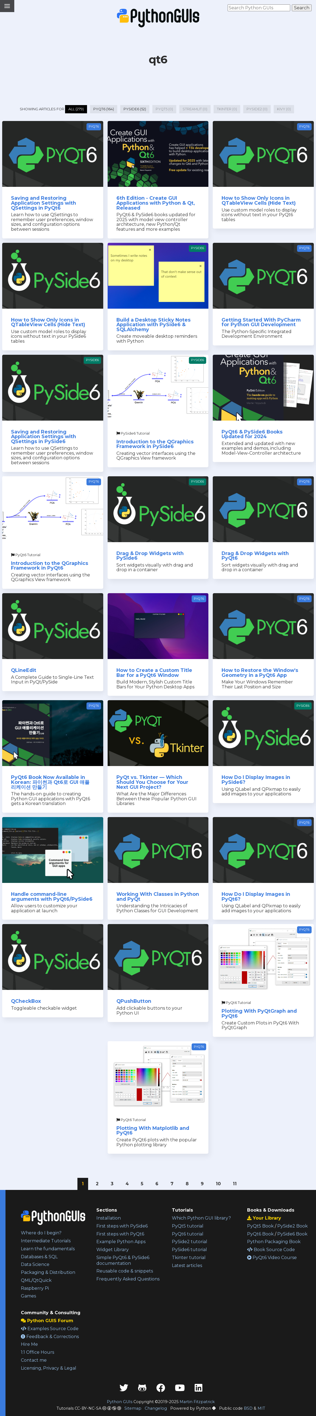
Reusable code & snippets (124, 1271)
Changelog (156, 1408)
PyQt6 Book (260, 1234)
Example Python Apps (121, 1241)
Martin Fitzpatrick (197, 1401)
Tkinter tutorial (189, 1257)
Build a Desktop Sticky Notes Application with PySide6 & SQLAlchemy (153, 324)
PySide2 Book (292, 1226)
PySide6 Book (292, 1234)
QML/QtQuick (36, 1280)
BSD (248, 1408)
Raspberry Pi (35, 1288)
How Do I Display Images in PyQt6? (256, 896)
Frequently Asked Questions (128, 1279)
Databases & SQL (39, 1256)
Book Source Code (271, 1249)
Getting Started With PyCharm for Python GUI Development (261, 322)
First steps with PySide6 (122, 1226)
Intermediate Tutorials (46, 1240)
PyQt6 (94, 126)
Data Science (35, 1264)
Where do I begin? (41, 1232)
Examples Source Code (50, 1328)
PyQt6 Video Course (272, 1257)
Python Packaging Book (274, 1241)
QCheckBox (26, 1001)
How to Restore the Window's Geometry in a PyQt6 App (260, 672)
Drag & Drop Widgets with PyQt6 (255, 555)
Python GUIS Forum (47, 1320)
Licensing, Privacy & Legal (48, 1368)
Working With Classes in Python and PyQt (157, 896)
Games (28, 1296)
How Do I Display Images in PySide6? (256, 779)
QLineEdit (23, 670)
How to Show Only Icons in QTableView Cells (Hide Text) (259, 200)
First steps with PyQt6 (120, 1234)
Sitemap (132, 1408)
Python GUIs (119, 1401)
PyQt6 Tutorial (25, 555)
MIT (261, 1408)
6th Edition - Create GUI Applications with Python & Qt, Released (155, 202)
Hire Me (29, 1344)
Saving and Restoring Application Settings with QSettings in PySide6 (43, 436)
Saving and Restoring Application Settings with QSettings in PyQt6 (43, 202)
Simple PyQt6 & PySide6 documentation (122, 1260)
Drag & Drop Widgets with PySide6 (150, 555)
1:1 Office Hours (37, 1352)
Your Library (264, 1218)
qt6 (158, 59)
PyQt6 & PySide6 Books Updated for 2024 (252, 434)
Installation (108, 1218)
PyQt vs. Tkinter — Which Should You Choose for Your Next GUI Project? (152, 782)
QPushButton (133, 1001)
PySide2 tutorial (189, 1241)
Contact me (34, 1360)
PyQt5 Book (260, 1226)
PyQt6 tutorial (187, 1234)
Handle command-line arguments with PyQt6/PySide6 (52, 896)
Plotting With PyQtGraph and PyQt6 (259, 1013)
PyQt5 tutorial (187, 1226)
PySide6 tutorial (189, 1249)
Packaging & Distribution (48, 1272)
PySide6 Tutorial (133, 433)
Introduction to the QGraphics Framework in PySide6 (155, 444)
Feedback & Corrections (50, 1336)
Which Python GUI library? (201, 1218)
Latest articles (187, 1265)
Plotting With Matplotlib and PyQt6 (152, 1130)
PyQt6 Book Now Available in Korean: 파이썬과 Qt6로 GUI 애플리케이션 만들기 (50, 782)
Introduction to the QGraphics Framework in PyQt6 (49, 565)
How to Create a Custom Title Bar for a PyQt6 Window (154, 672)
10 (218, 1183)
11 (235, 1183)
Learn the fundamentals (48, 1248)
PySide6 (197, 248)
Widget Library (112, 1249)
